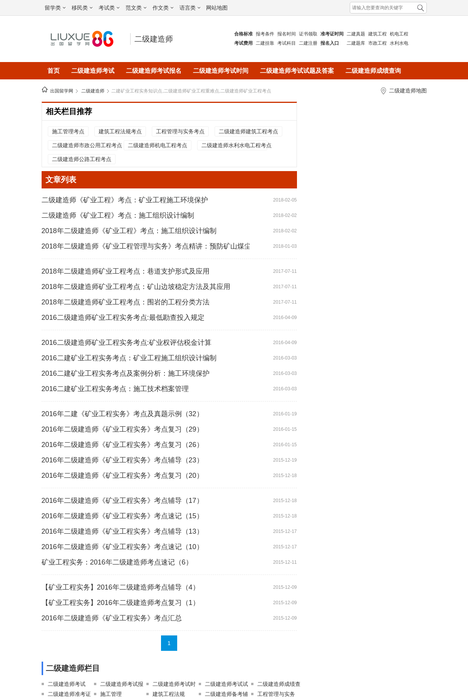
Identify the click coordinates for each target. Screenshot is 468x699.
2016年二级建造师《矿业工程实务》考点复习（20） (122, 475)
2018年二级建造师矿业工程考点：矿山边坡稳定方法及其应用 (136, 287)
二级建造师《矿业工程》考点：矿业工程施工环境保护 (125, 200)
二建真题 (356, 34)
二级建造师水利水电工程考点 (234, 145)
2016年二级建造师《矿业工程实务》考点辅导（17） (122, 500)
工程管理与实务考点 (180, 131)
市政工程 (377, 43)
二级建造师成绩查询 (373, 70)
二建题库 (356, 43)
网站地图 (217, 8)
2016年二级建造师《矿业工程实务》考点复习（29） (122, 429)
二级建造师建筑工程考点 (248, 131)
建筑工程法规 (169, 694)
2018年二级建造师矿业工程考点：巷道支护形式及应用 (126, 271)
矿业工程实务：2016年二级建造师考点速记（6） (117, 562)
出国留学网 (61, 91)
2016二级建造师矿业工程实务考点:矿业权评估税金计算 (126, 342)
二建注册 (308, 43)
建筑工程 (377, 34)
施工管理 (111, 694)
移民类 (82, 8)
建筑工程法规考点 (120, 131)
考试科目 (286, 43)
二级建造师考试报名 (153, 70)
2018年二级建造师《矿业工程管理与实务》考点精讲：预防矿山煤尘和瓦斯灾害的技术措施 (146, 246)
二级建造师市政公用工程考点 (84, 145)
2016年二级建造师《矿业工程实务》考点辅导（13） (122, 531)
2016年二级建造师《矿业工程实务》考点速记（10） (122, 547)
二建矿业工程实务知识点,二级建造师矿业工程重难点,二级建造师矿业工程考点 (191, 91)
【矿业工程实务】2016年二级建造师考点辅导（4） (121, 587)
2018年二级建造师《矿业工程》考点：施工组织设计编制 (129, 231)
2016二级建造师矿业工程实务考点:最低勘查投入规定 (123, 317)
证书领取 (308, 34)
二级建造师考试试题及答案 (297, 70)
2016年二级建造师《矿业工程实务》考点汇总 (112, 618)
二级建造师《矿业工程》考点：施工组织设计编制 (118, 215)
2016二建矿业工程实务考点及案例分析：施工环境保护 (126, 373)
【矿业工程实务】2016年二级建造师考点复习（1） (121, 603)
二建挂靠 (265, 43)
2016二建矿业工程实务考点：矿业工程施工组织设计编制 (129, 358)
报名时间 (286, 34)
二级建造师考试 (92, 70)
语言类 (189, 8)
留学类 (55, 8)
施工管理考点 (68, 131)
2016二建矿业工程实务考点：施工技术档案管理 (115, 389)
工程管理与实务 (276, 694)
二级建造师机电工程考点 (157, 145)
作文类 (163, 8)
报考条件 (265, 34)
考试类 (109, 8)
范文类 (136, 8)
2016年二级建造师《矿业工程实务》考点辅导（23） (122, 460)
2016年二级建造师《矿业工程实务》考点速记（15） (122, 516)
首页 (53, 70)
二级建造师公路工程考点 (81, 159)
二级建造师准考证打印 (69, 695)
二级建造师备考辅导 (226, 695)
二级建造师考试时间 (220, 70)
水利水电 (399, 43)
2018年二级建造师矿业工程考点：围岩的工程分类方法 (126, 302)
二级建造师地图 (408, 90)
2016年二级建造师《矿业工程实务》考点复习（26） (122, 445)
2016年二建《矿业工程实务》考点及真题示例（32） (122, 414)
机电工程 (399, 34)
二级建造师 (153, 39)
